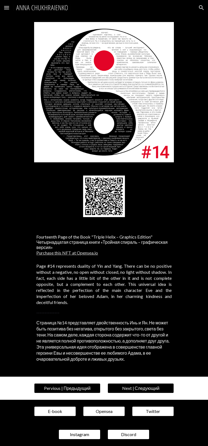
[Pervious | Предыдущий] (67, 388)
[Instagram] (79, 434)
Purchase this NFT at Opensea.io (67, 252)
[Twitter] (152, 411)
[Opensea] (103, 411)
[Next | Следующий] (140, 388)
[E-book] (54, 411)
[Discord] (128, 434)
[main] (104, 244)
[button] (6, 7)
